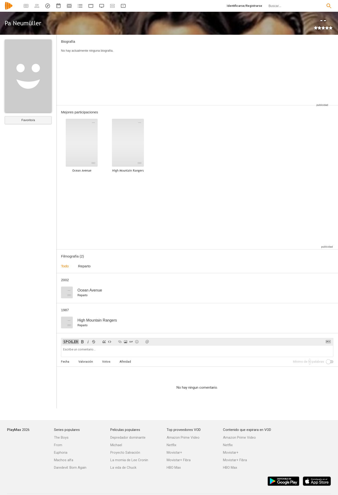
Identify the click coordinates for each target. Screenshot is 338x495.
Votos (106, 361)
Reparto (84, 266)
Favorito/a (28, 120)
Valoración (85, 361)
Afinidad (125, 361)
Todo (65, 266)
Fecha (65, 361)
